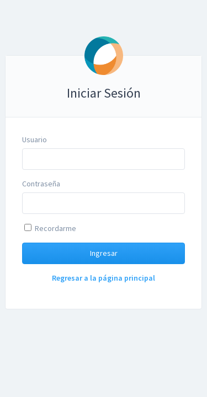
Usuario (34, 139)
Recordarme (50, 228)
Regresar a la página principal (103, 278)
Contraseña (41, 184)
